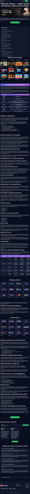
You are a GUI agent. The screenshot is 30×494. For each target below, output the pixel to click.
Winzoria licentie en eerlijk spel (5, 46)
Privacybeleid (27, 486)
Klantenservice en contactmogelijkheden (7, 48)
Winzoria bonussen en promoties (6, 34)
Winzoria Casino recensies (5, 54)
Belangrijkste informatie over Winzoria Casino (7, 31)
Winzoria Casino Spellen (5, 29)
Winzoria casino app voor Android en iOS (7, 43)
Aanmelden (15, 22)
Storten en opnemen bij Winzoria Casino (7, 37)
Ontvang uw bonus (15, 417)
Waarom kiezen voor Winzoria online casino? (7, 51)
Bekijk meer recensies (15, 441)
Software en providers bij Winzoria (6, 40)
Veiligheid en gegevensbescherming (6, 45)
